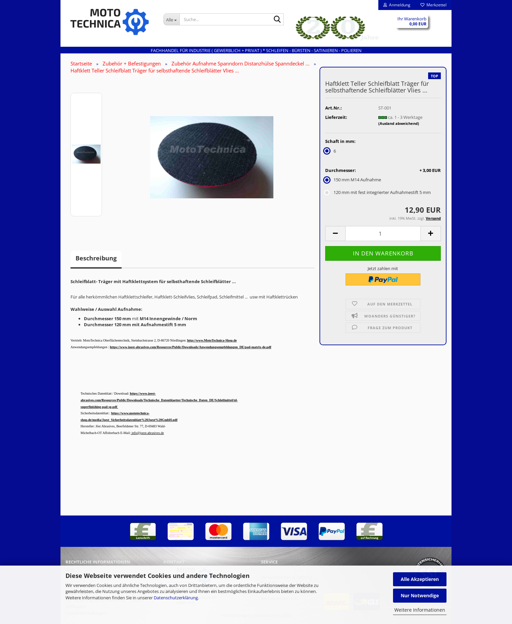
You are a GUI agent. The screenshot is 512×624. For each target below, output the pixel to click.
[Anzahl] (383, 233)
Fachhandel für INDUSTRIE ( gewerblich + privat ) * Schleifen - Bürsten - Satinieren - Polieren (256, 50)
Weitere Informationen (419, 610)
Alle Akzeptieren (420, 579)
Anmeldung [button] (396, 5)
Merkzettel (433, 5)
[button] (335, 233)
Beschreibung (96, 258)
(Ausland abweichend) (398, 123)
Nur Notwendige (420, 595)
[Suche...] (171, 19)
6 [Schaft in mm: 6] (330, 151)
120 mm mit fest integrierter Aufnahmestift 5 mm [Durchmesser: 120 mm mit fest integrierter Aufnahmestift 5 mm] (378, 192)
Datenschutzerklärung (176, 598)
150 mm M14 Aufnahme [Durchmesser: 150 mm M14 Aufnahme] (353, 180)
